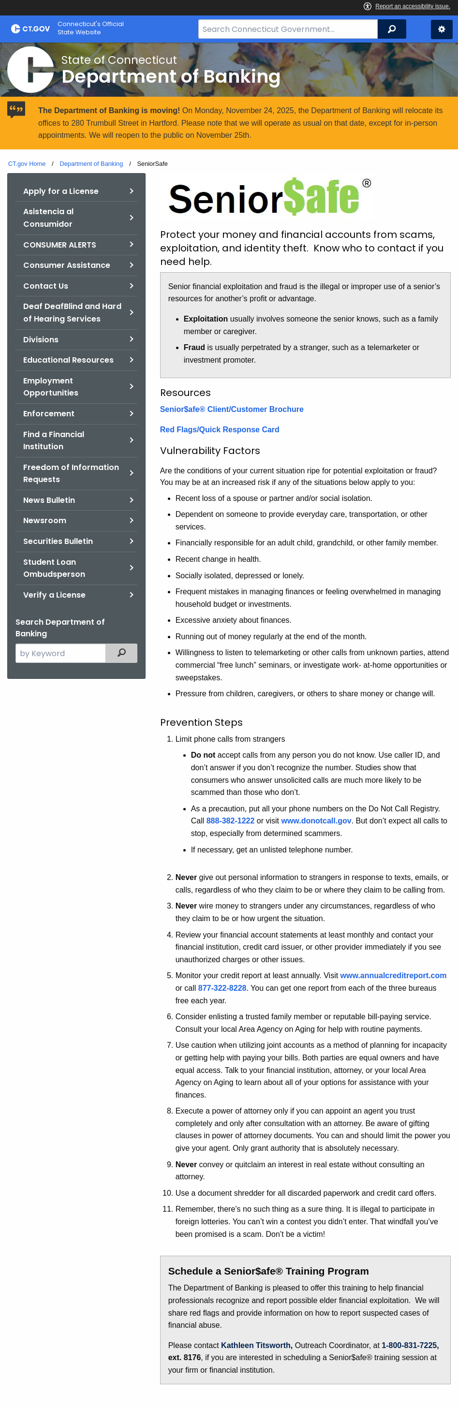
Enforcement (48, 413)
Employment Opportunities (50, 387)
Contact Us (45, 286)
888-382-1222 (231, 821)
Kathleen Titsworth (256, 1345)
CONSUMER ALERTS (59, 244)
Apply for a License (61, 191)
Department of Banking (91, 163)
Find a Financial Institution (53, 441)
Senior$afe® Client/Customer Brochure (232, 409)
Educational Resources (68, 360)
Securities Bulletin (58, 541)
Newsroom (44, 520)
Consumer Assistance (66, 265)
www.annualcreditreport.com (393, 975)
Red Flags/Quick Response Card (220, 429)
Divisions (41, 339)
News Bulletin (49, 500)
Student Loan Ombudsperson (54, 568)
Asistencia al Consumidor (48, 218)
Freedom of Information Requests (71, 473)
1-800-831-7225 (409, 1345)
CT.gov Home (27, 163)
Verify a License (54, 595)
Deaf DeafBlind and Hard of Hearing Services (72, 312)
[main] (229, 725)
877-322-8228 (222, 988)
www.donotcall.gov (316, 821)
